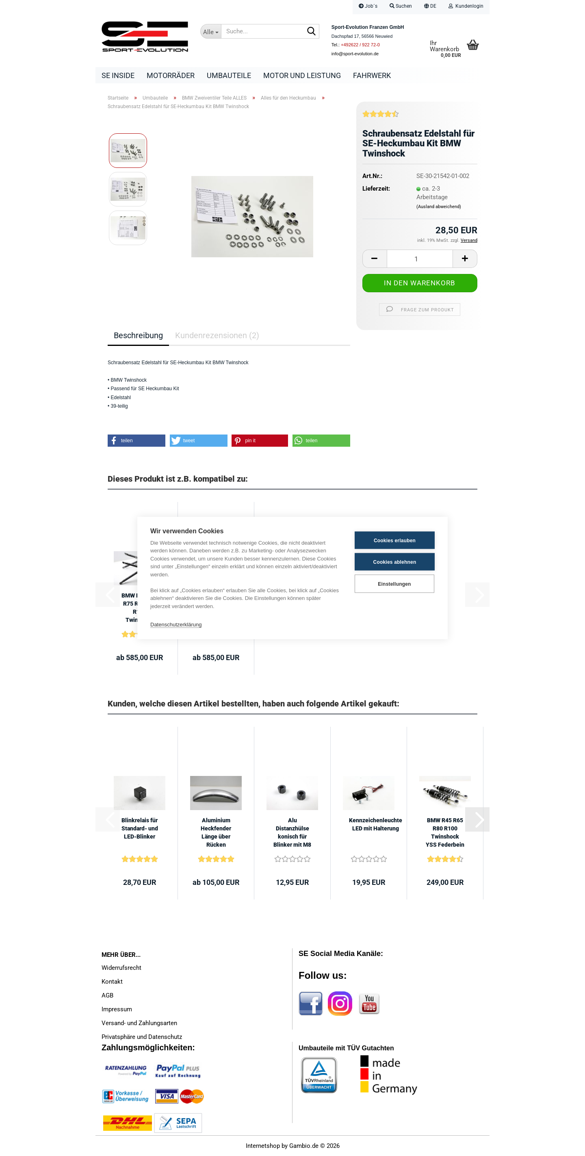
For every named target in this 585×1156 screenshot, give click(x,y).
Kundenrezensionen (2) (217, 335)
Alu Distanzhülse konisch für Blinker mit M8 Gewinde (292, 833)
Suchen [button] (401, 6)
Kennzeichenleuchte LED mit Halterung (375, 824)
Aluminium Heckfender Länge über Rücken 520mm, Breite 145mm (216, 833)
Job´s (368, 6)
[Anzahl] (420, 259)
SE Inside (118, 75)
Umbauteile (229, 75)
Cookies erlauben (395, 540)
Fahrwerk (372, 75)
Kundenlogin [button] (465, 6)
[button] (430, 7)
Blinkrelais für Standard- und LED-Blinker (139, 828)
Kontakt (112, 981)
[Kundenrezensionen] (380, 117)
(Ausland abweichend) (438, 206)
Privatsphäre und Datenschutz (142, 1037)
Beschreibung (138, 335)
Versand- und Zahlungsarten (139, 1023)
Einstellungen (394, 584)
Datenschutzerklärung (176, 624)
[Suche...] (210, 31)
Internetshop (263, 1145)
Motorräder (171, 75)
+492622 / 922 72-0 (360, 44)
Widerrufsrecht (121, 967)
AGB (107, 995)
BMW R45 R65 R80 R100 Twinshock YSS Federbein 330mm (445, 833)
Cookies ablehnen (394, 562)
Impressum (117, 1009)
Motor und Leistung (302, 75)
